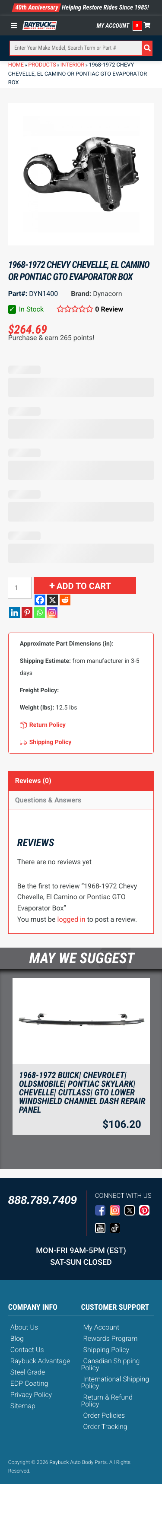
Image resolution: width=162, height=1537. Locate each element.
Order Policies (104, 1415)
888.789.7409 (42, 1199)
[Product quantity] (20, 588)
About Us (24, 1327)
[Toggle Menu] (16, 25)
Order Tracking (105, 1426)
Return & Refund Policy (107, 1400)
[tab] (81, 780)
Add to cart (84, 586)
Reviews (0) (33, 780)
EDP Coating (29, 1383)
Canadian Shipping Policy (110, 1364)
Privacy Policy (31, 1395)
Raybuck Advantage (40, 1361)
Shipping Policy (106, 1350)
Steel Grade (27, 1372)
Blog (17, 1338)
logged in (71, 919)
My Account (113, 26)
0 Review (109, 309)
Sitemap (22, 1406)
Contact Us (27, 1350)
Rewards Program (110, 1338)
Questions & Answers (48, 800)
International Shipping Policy (115, 1382)
